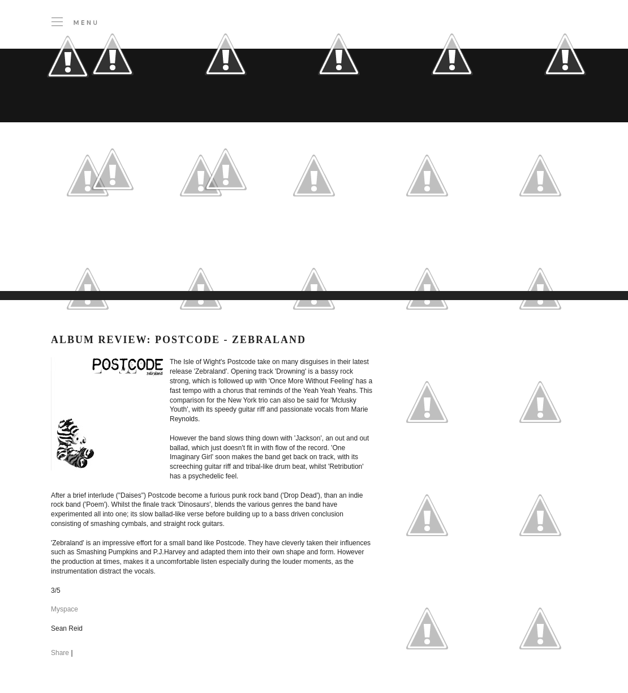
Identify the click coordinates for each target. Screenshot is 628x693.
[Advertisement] (232, 262)
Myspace (64, 609)
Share (60, 653)
